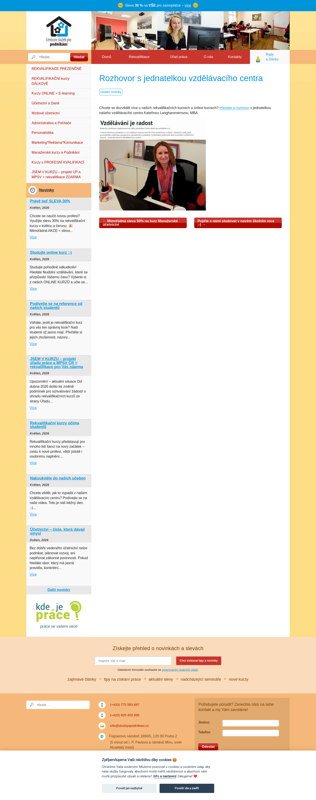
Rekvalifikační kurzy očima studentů (54, 425)
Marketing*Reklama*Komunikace (57, 142)
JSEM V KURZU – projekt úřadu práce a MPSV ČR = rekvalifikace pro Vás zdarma (56, 363)
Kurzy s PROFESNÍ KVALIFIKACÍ (58, 162)
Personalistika (43, 133)
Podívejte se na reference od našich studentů (56, 306)
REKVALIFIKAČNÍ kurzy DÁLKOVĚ (50, 81)
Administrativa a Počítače (51, 123)
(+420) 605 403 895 (125, 715)
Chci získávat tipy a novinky (199, 660)
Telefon (204, 732)
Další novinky (58, 590)
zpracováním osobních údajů (180, 669)
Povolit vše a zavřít (187, 788)
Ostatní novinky (111, 92)
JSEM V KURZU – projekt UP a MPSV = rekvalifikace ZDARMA (56, 174)
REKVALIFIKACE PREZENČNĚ (56, 69)
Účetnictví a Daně (45, 103)
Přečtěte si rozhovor (235, 108)
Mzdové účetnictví (46, 113)
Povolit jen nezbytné (129, 788)
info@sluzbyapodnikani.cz (130, 725)
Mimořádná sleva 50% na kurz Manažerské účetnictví (140, 222)
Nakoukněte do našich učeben (58, 478)
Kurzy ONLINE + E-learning (53, 93)
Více (33, 237)
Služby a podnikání (58, 30)
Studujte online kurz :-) (51, 252)
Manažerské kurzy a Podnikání (56, 152)
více (188, 5)
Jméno (204, 722)
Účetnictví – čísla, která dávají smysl (57, 531)
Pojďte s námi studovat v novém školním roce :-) (236, 222)
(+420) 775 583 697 (125, 704)
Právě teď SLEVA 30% (50, 201)
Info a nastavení (164, 776)
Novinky (46, 190)
